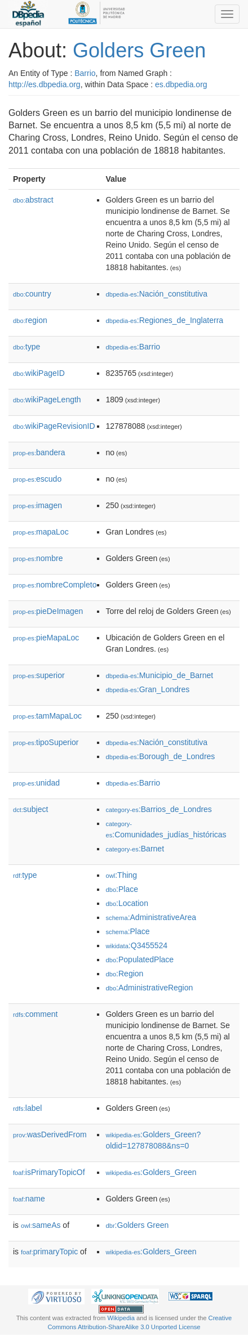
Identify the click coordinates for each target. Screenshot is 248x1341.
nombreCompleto (54, 584)
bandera (39, 452)
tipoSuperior (46, 742)
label (27, 1108)
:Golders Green (137, 1225)
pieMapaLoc (46, 637)
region (30, 320)
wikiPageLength (47, 399)
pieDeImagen (48, 611)
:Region (124, 973)
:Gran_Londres (147, 689)
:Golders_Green (150, 1172)
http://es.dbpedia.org (44, 84)
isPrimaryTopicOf (49, 1172)
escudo (37, 478)
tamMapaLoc (47, 715)
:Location (126, 903)
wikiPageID (39, 373)
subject (30, 809)
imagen (37, 505)
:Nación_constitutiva (156, 293)
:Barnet (134, 848)
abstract (33, 199)
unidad (36, 782)
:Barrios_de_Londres (158, 809)
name (29, 1198)
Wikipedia (121, 1318)
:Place (121, 889)
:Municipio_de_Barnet (159, 675)
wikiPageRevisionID (54, 425)
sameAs (40, 1225)
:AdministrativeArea (150, 917)
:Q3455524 (136, 945)
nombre (38, 558)
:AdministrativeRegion (149, 987)
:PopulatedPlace (139, 959)
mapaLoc (41, 531)
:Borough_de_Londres (160, 756)
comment (35, 1014)
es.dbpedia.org (181, 84)
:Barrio (132, 346)
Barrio (84, 73)
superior (39, 675)
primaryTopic (49, 1251)
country (32, 293)
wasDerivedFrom (50, 1134)
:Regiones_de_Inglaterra (164, 320)
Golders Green (139, 50)
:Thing (121, 875)
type (26, 346)
